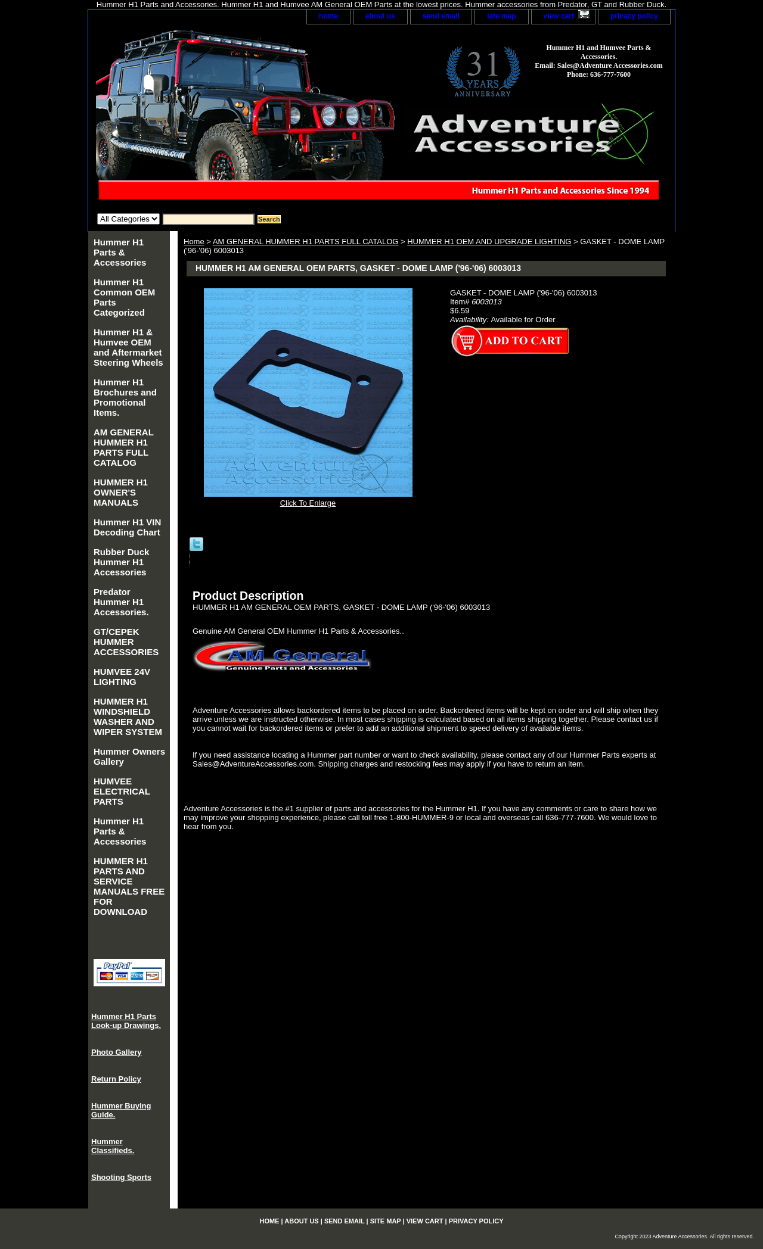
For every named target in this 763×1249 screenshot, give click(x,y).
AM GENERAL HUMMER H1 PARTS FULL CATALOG (306, 241)
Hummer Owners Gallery (129, 756)
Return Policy (116, 1078)
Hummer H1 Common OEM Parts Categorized (124, 297)
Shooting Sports (121, 1177)
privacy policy (634, 16)
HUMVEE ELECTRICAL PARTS (122, 791)
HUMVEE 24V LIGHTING (122, 676)
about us (380, 16)
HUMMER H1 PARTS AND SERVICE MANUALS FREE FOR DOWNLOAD (129, 886)
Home (194, 241)
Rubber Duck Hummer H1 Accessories (121, 562)
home (328, 16)
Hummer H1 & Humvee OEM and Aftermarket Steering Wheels (128, 347)
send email (441, 16)
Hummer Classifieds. (112, 1146)
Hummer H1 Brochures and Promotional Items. (125, 397)
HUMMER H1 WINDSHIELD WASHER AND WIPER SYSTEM (128, 716)
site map (501, 16)
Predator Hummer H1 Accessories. (121, 602)
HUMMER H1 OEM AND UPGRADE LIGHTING (489, 241)
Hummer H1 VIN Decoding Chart (127, 527)
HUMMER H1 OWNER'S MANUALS (121, 492)
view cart (559, 16)
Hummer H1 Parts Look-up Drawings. (126, 1021)
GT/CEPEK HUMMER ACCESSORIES (126, 642)
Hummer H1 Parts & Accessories (120, 252)
